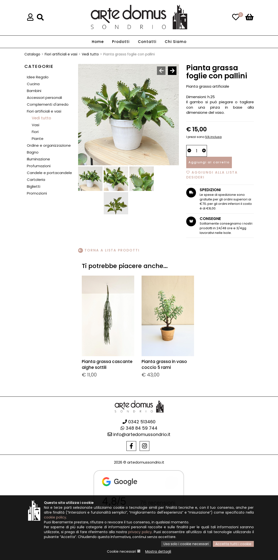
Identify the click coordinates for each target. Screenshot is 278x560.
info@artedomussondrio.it (139, 434)
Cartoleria (36, 179)
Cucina (33, 83)
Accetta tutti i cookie (233, 543)
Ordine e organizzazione (49, 145)
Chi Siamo (175, 41)
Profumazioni (39, 165)
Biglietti (33, 186)
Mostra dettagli (158, 551)
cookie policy (55, 517)
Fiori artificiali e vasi (61, 54)
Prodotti (121, 41)
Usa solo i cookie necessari (186, 543)
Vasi (35, 124)
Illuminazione (38, 159)
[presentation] (161, 70)
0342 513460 (139, 422)
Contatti (147, 41)
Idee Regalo (38, 77)
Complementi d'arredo (48, 104)
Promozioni (37, 193)
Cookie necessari (121, 551)
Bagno (33, 152)
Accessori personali (44, 97)
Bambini (34, 90)
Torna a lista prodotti (109, 250)
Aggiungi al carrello (209, 162)
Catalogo (32, 54)
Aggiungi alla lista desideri (212, 175)
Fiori (35, 131)
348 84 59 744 (139, 428)
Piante (37, 138)
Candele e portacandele (49, 172)
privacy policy (140, 531)
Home (98, 41)
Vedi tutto (90, 54)
